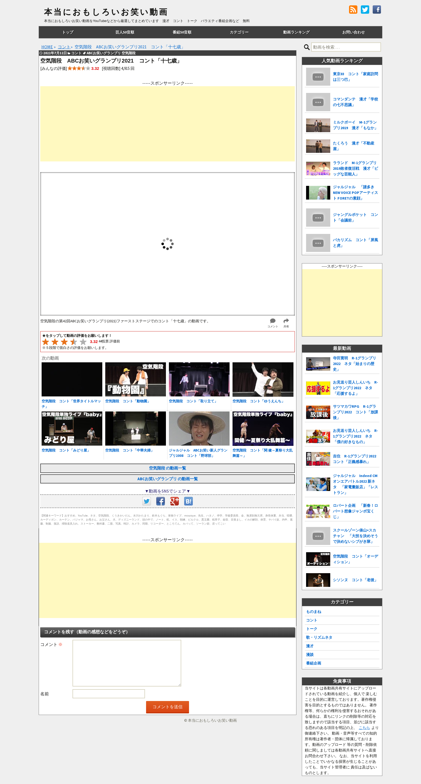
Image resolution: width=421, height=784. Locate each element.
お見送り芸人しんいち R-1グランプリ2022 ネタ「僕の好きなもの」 (355, 436)
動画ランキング (296, 32)
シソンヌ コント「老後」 (355, 579)
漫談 (310, 654)
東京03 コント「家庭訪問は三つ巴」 (355, 76)
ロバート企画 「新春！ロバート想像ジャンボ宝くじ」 (355, 511)
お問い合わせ (353, 32)
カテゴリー (239, 32)
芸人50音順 (124, 32)
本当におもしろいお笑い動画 (106, 12)
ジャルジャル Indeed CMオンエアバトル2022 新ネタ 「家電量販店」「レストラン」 (355, 484)
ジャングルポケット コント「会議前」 (355, 217)
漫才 (310, 646)
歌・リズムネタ (319, 637)
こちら (364, 727)
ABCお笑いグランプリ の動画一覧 (167, 478)
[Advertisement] (167, 123)
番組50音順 (182, 32)
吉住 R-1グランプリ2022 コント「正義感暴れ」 (356, 459)
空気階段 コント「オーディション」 (355, 559)
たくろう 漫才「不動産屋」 (353, 146)
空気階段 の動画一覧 (167, 468)
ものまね (313, 611)
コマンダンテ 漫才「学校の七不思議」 (355, 102)
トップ (67, 32)
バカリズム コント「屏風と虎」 (355, 242)
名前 (44, 693)
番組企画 (313, 663)
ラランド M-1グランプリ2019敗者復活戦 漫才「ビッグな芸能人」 (355, 168)
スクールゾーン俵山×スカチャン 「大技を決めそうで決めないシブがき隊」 (355, 536)
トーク (311, 628)
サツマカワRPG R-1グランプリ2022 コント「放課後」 (355, 412)
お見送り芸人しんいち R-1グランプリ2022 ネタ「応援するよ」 (355, 388)
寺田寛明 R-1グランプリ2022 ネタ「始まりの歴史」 (354, 364)
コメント (51, 644)
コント (311, 620)
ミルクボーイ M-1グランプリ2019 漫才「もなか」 (355, 125)
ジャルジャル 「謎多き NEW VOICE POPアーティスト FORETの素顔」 (355, 193)
